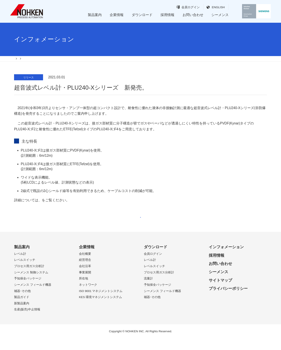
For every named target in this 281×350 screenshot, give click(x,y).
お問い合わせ (193, 15)
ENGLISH (210, 7)
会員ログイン (182, 7)
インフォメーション (226, 258)
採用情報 (167, 15)
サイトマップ (220, 291)
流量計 (148, 290)
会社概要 (85, 265)
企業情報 (117, 15)
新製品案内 (21, 314)
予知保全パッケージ (27, 290)
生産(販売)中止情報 (27, 321)
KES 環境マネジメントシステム (100, 308)
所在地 (83, 290)
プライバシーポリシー (228, 300)
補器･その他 (22, 302)
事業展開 (85, 283)
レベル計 (20, 265)
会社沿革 (85, 277)
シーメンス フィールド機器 (32, 296)
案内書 (47, 206)
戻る (140, 224)
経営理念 (85, 271)
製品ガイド (21, 308)
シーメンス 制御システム (31, 283)
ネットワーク (88, 296)
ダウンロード (142, 15)
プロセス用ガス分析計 (29, 277)
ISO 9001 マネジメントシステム (100, 302)
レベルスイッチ (24, 271)
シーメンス (220, 15)
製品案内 (95, 15)
